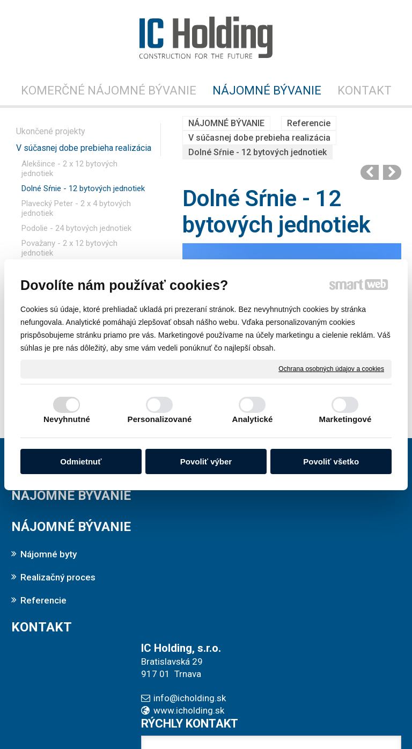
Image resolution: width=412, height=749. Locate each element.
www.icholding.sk (192, 532)
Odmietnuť (80, 461)
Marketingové (345, 419)
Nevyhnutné (66, 419)
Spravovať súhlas (375, 718)
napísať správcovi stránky (185, 718)
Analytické (252, 419)
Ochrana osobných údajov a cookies (331, 368)
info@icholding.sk (193, 520)
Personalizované (160, 419)
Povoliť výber (206, 461)
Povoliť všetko (331, 461)
